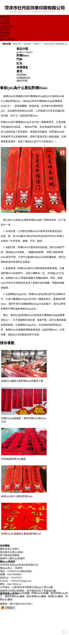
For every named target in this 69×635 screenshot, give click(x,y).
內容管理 (27, 44)
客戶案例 (5, 29)
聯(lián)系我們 (7, 39)
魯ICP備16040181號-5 (21, 603)
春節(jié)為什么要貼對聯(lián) (55, 44)
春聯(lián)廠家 (55, 596)
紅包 (19, 63)
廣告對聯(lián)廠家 (14, 596)
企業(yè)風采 (7, 26)
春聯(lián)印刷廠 (21, 593)
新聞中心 (5, 36)
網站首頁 (5, 17)
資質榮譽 (5, 33)
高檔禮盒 (22, 67)
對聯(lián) (23, 55)
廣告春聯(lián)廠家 (36, 596)
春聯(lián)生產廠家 (15, 329)
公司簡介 (5, 20)
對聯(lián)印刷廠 (40, 593)
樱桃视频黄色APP (9, 594)
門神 (19, 59)
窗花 (19, 71)
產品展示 (5, 23)
